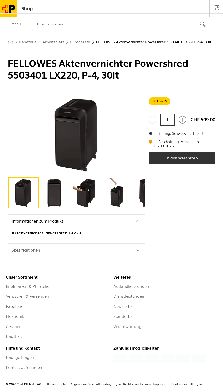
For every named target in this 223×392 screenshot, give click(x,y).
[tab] (23, 192)
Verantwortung (127, 326)
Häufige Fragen (20, 357)
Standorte (122, 316)
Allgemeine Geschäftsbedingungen (96, 384)
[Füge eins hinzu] (182, 120)
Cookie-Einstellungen (186, 384)
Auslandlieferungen (131, 286)
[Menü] (16, 24)
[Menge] (167, 120)
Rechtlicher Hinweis (137, 384)
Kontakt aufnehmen (24, 367)
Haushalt (14, 336)
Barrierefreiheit (58, 384)
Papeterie (14, 306)
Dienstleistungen (128, 296)
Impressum (161, 384)
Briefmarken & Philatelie (27, 286)
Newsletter (123, 306)
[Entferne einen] (152, 120)
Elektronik (15, 316)
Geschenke (15, 326)
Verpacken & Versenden (27, 296)
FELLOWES (159, 101)
